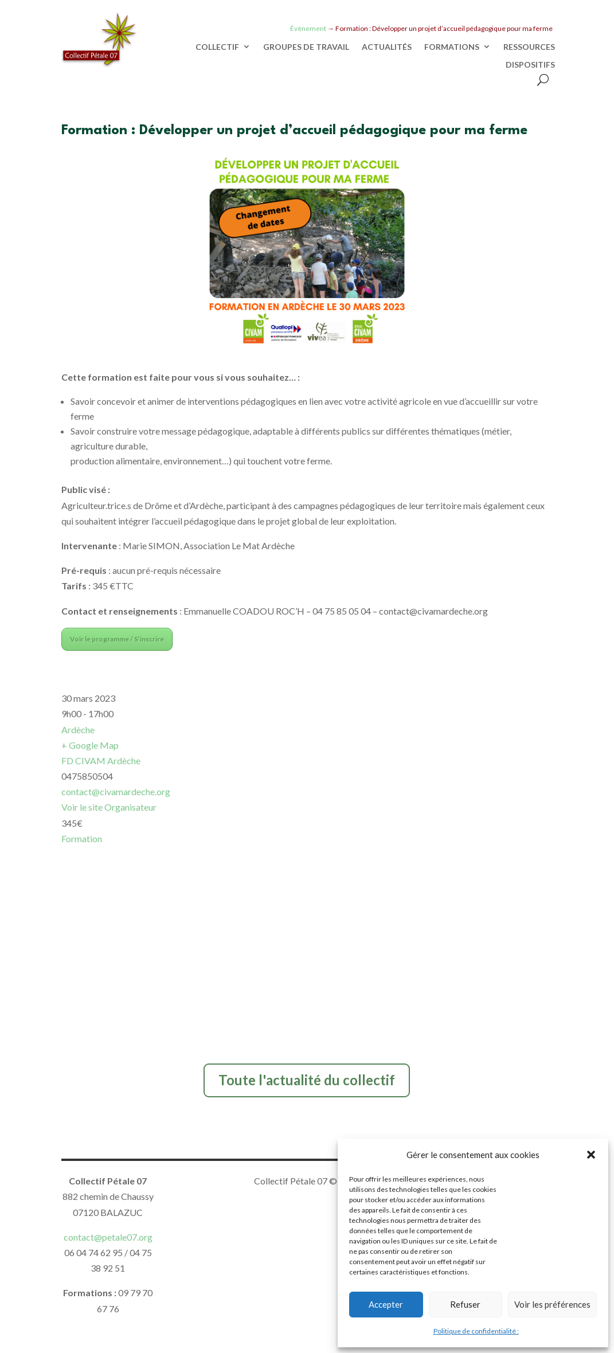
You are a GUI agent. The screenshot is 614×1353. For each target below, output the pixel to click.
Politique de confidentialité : (476, 1331)
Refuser (465, 1304)
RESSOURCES (529, 47)
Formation (81, 838)
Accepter (386, 1304)
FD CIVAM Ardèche (100, 760)
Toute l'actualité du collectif (306, 1080)
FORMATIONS (451, 47)
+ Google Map (90, 745)
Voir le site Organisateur (109, 806)
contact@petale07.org (108, 1236)
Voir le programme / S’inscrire (117, 639)
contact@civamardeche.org (115, 791)
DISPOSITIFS (530, 64)
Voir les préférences (552, 1304)
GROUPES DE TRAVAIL (306, 47)
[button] (591, 1154)
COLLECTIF (217, 47)
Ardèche (78, 729)
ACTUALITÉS (387, 47)
